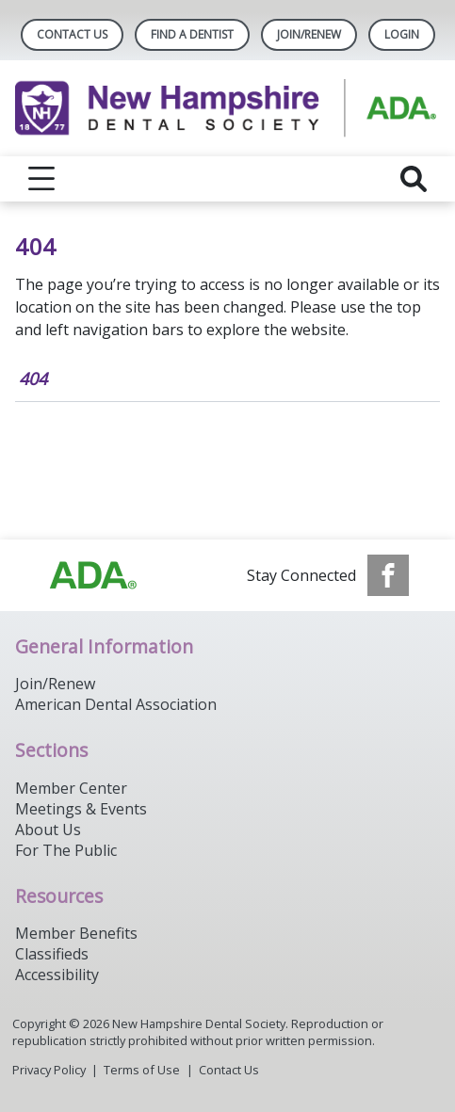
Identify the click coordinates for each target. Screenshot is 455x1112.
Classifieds (52, 953)
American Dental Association (116, 704)
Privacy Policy (49, 1069)
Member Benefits (76, 933)
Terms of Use (142, 1069)
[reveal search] (413, 178)
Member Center (71, 788)
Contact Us (72, 34)
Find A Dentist (192, 34)
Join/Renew (309, 34)
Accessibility (57, 974)
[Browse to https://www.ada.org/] (93, 575)
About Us (48, 829)
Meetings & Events (81, 808)
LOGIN (401, 34)
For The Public (66, 850)
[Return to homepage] (227, 108)
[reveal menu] (41, 178)
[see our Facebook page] (388, 575)
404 (33, 378)
